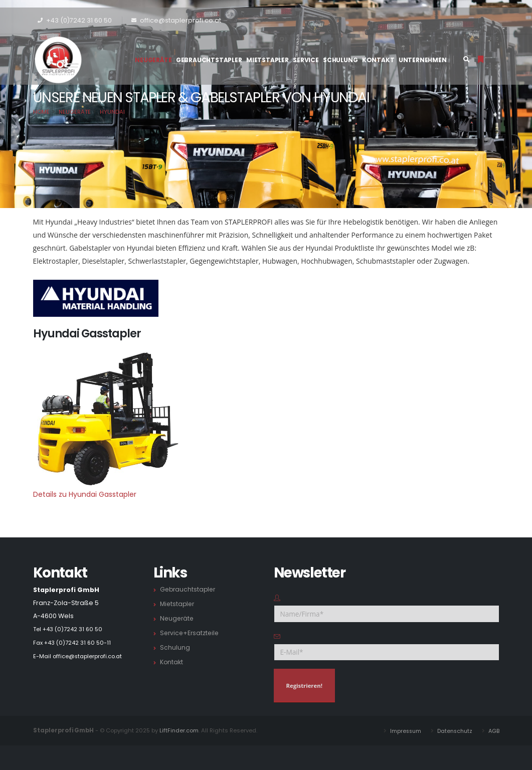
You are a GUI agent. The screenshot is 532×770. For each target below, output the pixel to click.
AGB (493, 730)
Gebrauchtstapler (209, 60)
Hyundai (112, 112)
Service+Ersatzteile (191, 633)
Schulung (340, 60)
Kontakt (378, 60)
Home (41, 112)
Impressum (402, 730)
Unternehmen (423, 60)
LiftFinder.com (179, 730)
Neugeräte (153, 60)
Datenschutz (453, 730)
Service (306, 60)
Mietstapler (267, 60)
